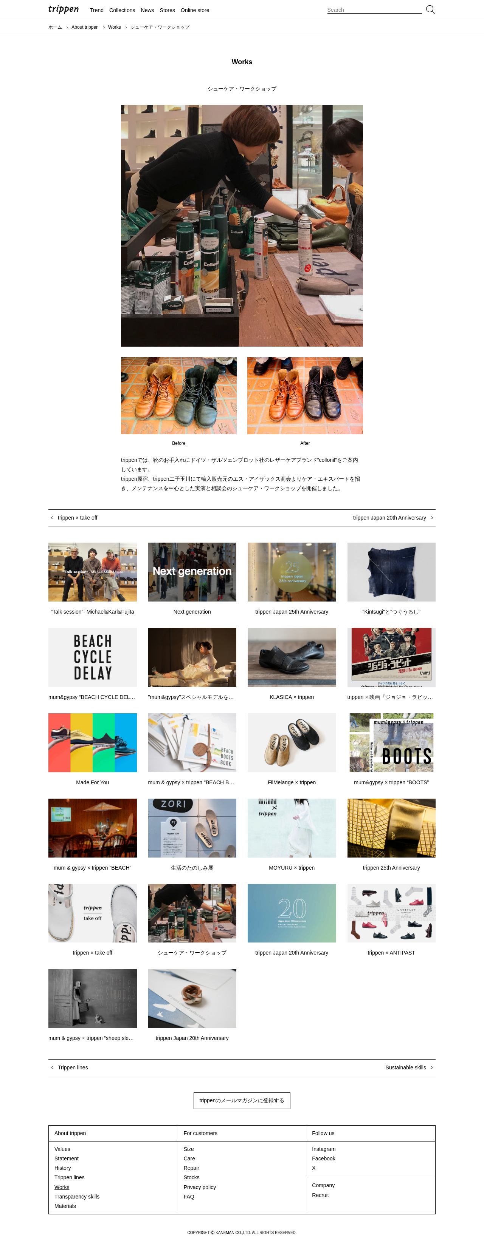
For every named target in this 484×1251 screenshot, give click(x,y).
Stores (167, 10)
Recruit (320, 1195)
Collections (122, 10)
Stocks (192, 1177)
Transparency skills (76, 1197)
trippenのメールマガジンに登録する (242, 1100)
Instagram (323, 1149)
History (62, 1168)
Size (189, 1149)
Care (189, 1158)
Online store (195, 10)
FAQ (189, 1197)
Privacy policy (200, 1187)
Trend (97, 10)
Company (323, 1185)
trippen (63, 9)
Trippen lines (69, 1177)
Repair (191, 1168)
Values (62, 1149)
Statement (66, 1158)
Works (114, 27)
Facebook (323, 1158)
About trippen (84, 27)
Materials (65, 1206)
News (147, 10)
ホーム (55, 27)
